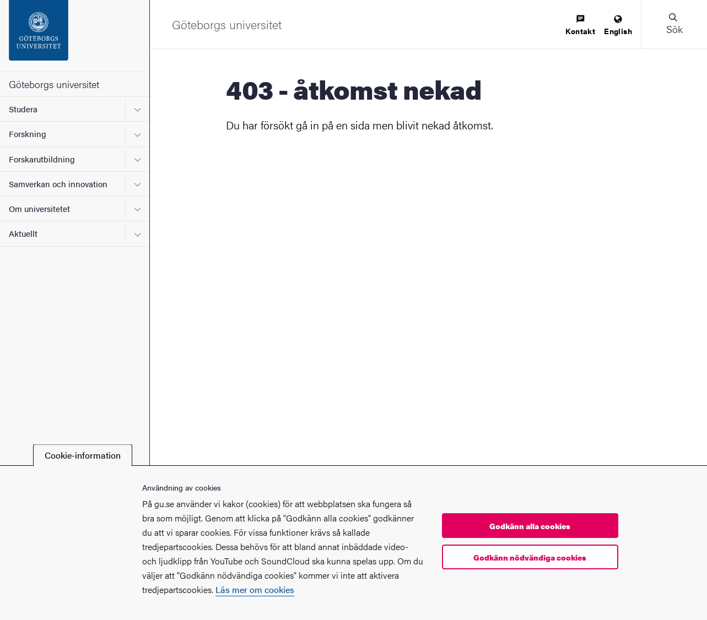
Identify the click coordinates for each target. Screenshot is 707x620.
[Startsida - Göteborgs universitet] (74, 36)
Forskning (27, 133)
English (618, 25)
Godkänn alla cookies (529, 525)
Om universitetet (39, 208)
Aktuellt (23, 233)
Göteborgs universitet (54, 84)
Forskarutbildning (42, 159)
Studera (23, 109)
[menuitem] (580, 25)
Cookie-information (83, 455)
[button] (674, 24)
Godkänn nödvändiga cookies (529, 557)
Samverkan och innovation (58, 183)
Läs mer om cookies (254, 589)
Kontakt (580, 25)
